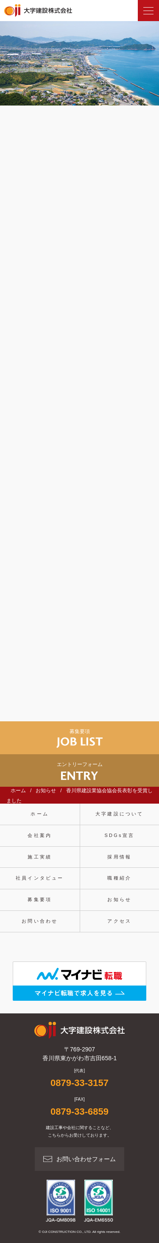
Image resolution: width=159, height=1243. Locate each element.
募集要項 (40, 899)
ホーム (40, 813)
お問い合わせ (40, 920)
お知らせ (119, 899)
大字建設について (119, 813)
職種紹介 (119, 877)
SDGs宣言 (119, 835)
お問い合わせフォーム (86, 1159)
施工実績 (40, 856)
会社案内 (40, 835)
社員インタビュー (40, 877)
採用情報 (119, 856)
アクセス (119, 920)
